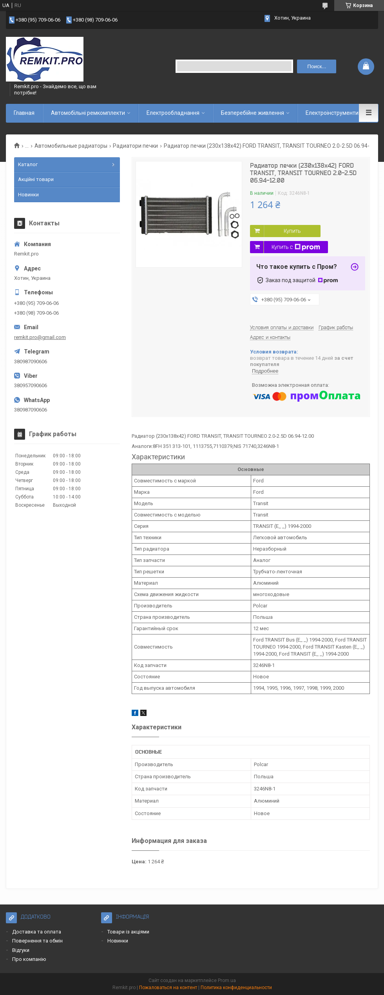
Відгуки (20, 950)
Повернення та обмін (37, 941)
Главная (24, 113)
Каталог (28, 164)
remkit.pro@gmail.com (40, 337)
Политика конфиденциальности (236, 987)
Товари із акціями (128, 932)
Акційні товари (36, 179)
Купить (292, 231)
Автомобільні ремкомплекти (88, 113)
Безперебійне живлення (252, 113)
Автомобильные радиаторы (70, 146)
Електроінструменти (332, 113)
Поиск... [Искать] (316, 66)
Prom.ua (227, 980)
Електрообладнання (173, 113)
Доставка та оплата (36, 932)
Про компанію (29, 959)
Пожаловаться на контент (168, 987)
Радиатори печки (135, 146)
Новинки (28, 195)
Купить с (296, 247)
